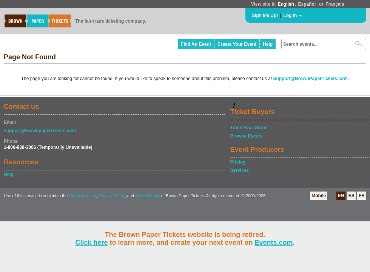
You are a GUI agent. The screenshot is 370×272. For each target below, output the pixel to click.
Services (239, 170)
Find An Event (196, 44)
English (286, 4)
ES (351, 195)
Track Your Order (248, 127)
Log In (290, 15)
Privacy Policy (112, 196)
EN (341, 195)
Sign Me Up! (265, 15)
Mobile (318, 195)
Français (334, 4)
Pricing (238, 162)
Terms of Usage (83, 196)
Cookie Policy (147, 196)
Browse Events (246, 136)
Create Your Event (236, 44)
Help (268, 44)
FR (362, 195)
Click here (91, 242)
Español (307, 4)
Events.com (274, 242)
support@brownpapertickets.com (40, 130)
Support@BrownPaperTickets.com (310, 78)
